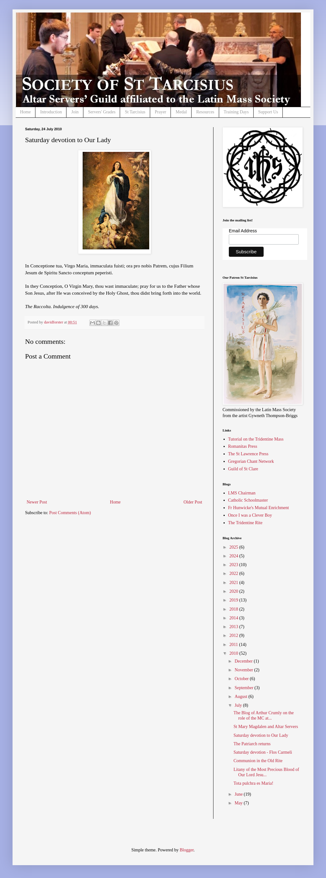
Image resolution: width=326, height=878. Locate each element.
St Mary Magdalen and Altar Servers (266, 726)
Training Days (236, 112)
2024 (234, 556)
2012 (234, 635)
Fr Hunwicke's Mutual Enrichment (258, 507)
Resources (205, 112)
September (244, 687)
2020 (234, 591)
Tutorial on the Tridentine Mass (256, 439)
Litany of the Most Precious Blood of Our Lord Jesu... (266, 772)
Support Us (268, 112)
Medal (181, 112)
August (241, 696)
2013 (234, 626)
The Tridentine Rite (245, 522)
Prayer (160, 112)
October (242, 678)
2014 (234, 618)
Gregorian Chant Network (251, 461)
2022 (234, 573)
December (244, 661)
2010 (234, 653)
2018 (234, 609)
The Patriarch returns (252, 743)
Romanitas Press (242, 446)
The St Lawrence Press (248, 454)
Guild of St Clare (243, 469)
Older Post (193, 502)
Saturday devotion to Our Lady (261, 735)
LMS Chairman (242, 493)
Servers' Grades (102, 112)
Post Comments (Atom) (70, 512)
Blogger (186, 850)
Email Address (243, 230)
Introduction (51, 112)
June (239, 794)
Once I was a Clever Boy (250, 515)
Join (74, 112)
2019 (234, 600)
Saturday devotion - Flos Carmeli (263, 752)
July (238, 705)
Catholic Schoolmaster (248, 500)
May (239, 803)
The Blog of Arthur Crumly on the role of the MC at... (264, 715)
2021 (234, 582)
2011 (234, 644)
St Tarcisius (135, 112)
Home (25, 112)
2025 (234, 547)
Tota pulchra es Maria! (253, 783)
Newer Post (37, 502)
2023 (234, 564)
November (244, 670)
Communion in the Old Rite (258, 760)
